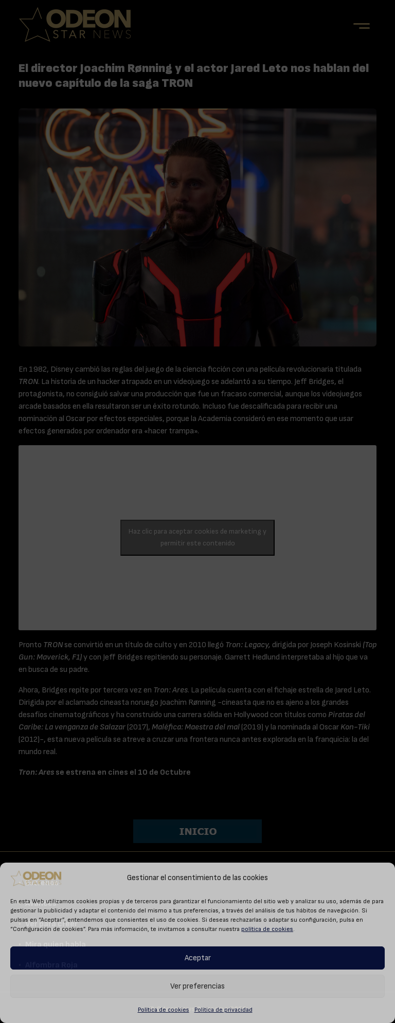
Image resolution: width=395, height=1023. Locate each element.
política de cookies (267, 929)
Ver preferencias (197, 986)
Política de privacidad (223, 1010)
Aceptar (198, 958)
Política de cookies (163, 1010)
